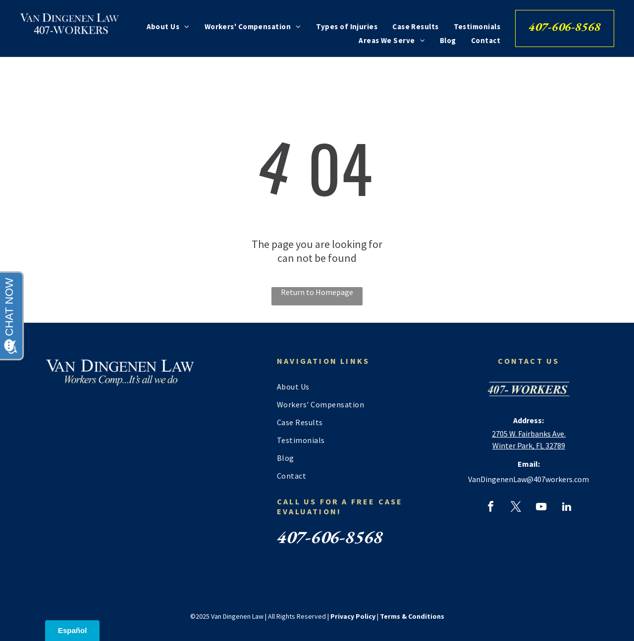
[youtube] (541, 508)
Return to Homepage (317, 292)
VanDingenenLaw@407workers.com (528, 479)
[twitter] (516, 508)
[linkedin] (567, 508)
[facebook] (491, 508)
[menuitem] (168, 26)
